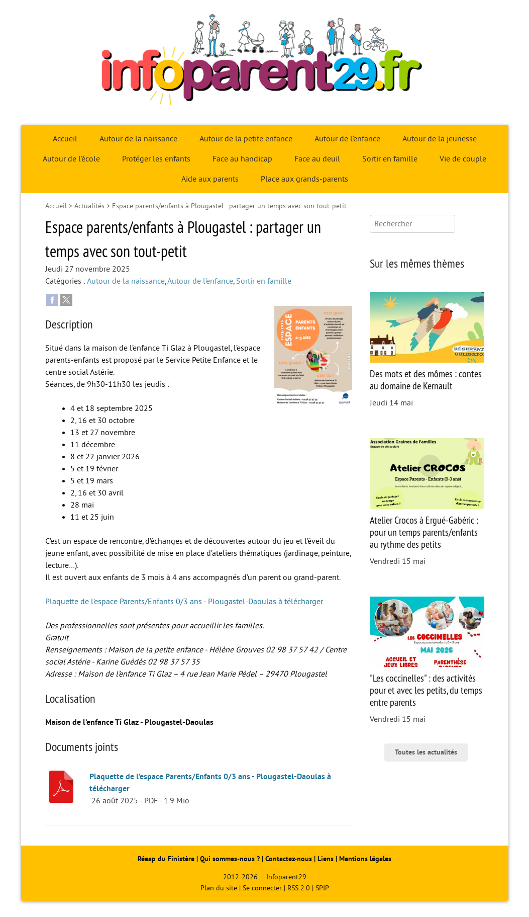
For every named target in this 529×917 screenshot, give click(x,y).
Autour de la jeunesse (439, 138)
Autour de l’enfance (347, 138)
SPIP (322, 888)
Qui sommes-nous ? (231, 859)
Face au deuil (317, 158)
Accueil (65, 138)
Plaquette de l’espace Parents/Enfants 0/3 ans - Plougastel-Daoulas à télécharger (184, 601)
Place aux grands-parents (304, 179)
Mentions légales (365, 859)
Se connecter (262, 888)
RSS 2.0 (298, 888)
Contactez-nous (288, 859)
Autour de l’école (71, 158)
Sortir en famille (389, 158)
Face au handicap (242, 158)
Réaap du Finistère (166, 859)
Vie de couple (463, 158)
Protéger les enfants (156, 158)
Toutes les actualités (426, 752)
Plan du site (218, 888)
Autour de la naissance (138, 138)
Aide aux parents (210, 179)
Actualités (89, 206)
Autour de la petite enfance (245, 138)
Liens (326, 859)
